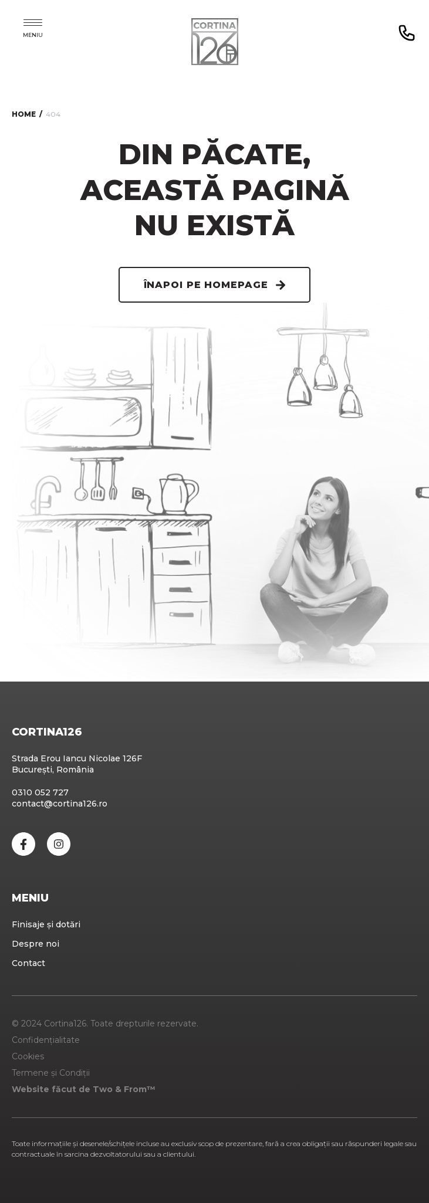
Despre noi (35, 943)
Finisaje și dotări (46, 924)
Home (24, 114)
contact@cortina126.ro (59, 803)
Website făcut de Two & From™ (84, 1089)
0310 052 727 (40, 792)
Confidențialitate (46, 1040)
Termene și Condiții (51, 1073)
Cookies (28, 1056)
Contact (28, 963)
